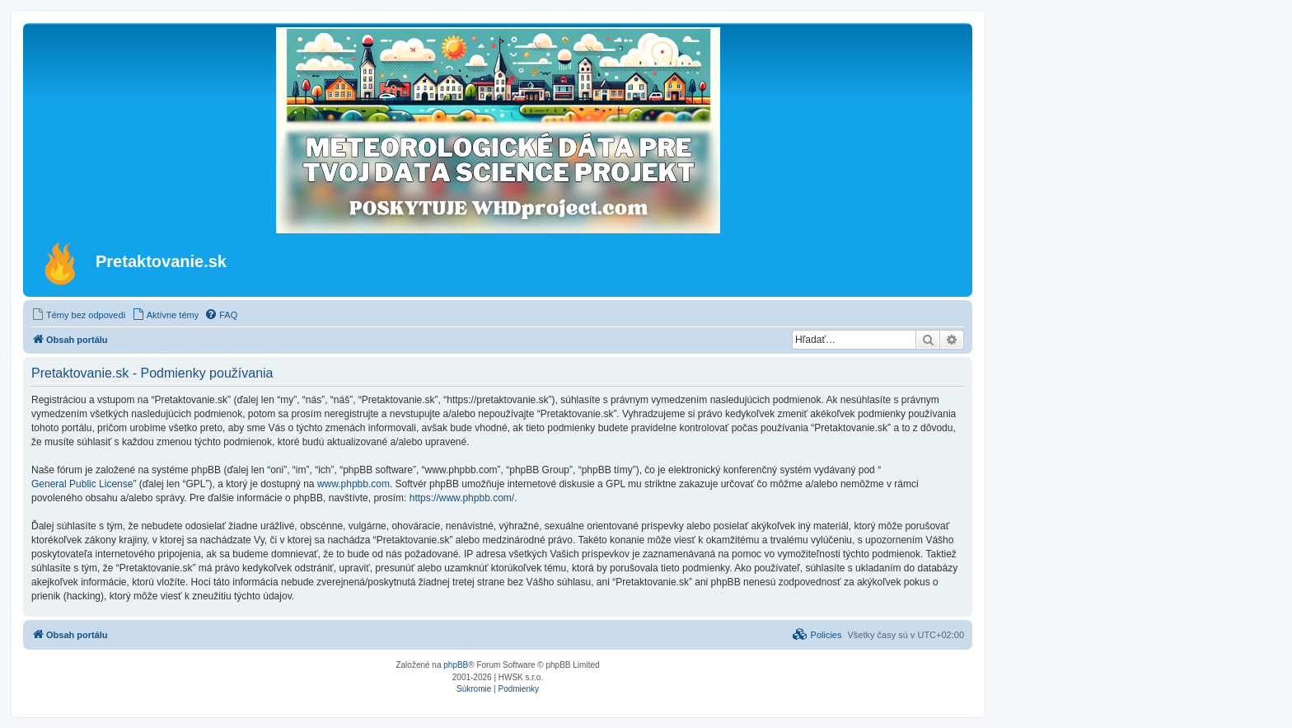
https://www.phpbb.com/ (462, 498)
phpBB (455, 664)
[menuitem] (78, 315)
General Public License (82, 484)
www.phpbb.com (353, 484)
